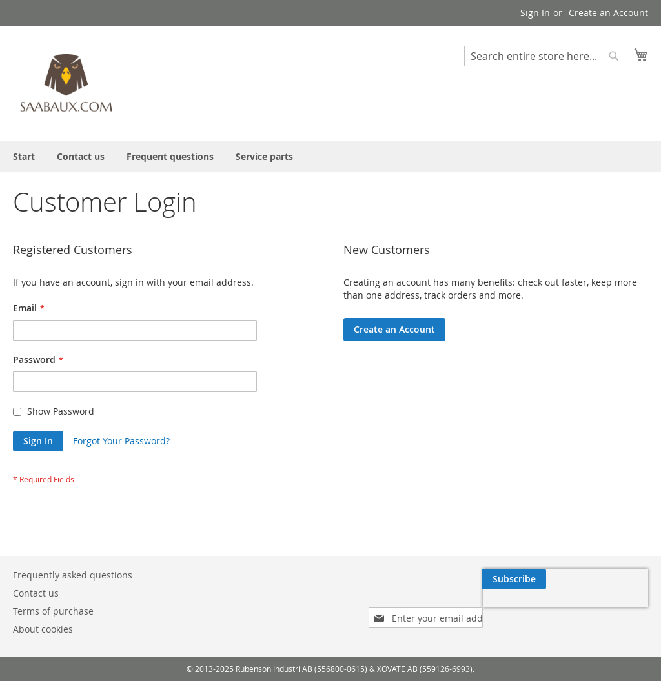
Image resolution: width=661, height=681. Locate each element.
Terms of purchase (53, 611)
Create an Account (608, 12)
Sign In (535, 12)
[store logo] (68, 83)
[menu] (330, 156)
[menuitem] (24, 156)
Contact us (36, 593)
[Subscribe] (616, 579)
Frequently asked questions (72, 575)
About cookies (43, 629)
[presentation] (525, 608)
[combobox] (544, 56)
